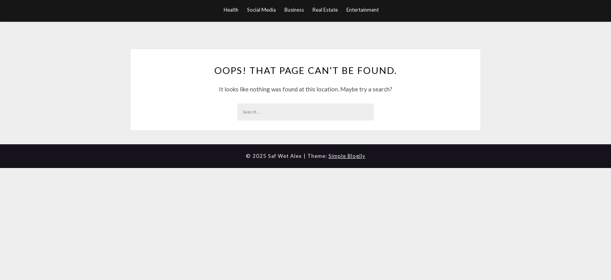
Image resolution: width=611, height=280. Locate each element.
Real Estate (325, 10)
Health (231, 10)
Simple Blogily (347, 156)
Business (294, 10)
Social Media (261, 10)
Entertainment (362, 10)
